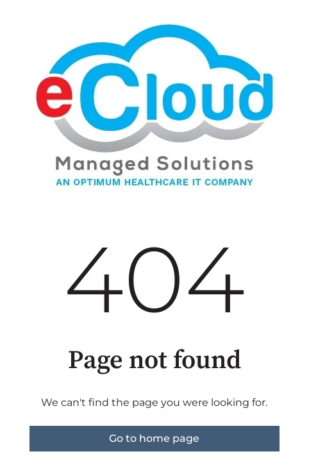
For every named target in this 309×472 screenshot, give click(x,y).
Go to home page (154, 438)
